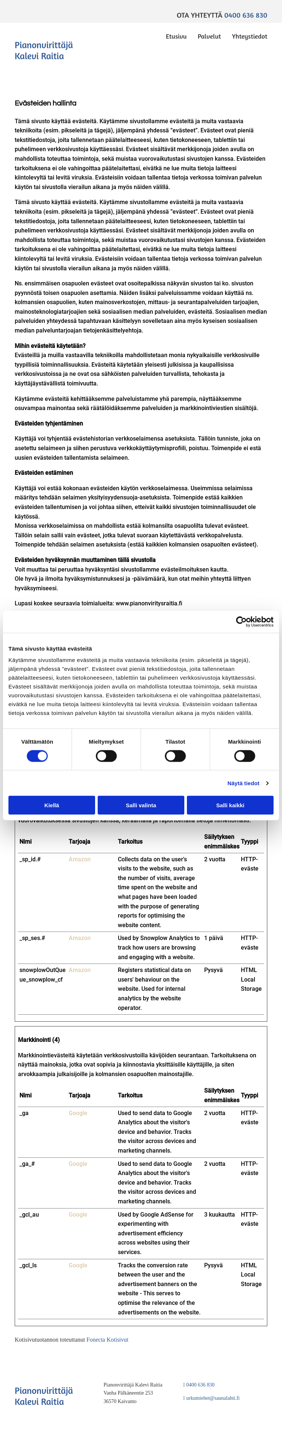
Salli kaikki (230, 805)
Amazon (80, 859)
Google (78, 1113)
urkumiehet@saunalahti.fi (212, 1398)
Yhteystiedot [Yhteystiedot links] (249, 36)
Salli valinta (141, 805)
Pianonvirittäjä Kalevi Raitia (44, 50)
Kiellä (51, 805)
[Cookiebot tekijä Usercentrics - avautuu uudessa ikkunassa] (241, 621)
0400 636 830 (245, 14)
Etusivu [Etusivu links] (176, 36)
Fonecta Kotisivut (108, 1339)
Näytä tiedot (244, 783)
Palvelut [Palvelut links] (209, 36)
